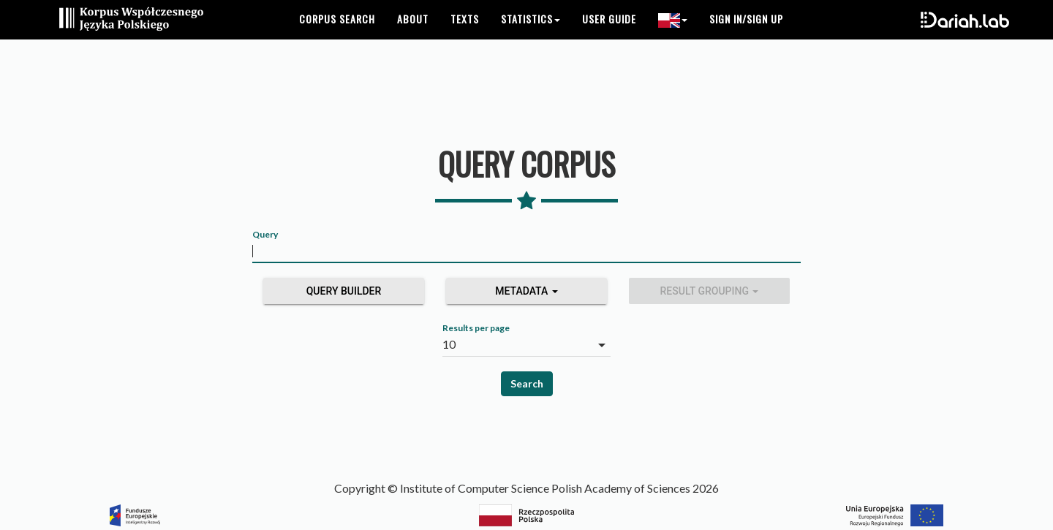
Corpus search (337, 36)
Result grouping (709, 291)
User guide (609, 36)
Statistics (530, 36)
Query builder (344, 291)
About (413, 36)
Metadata (526, 291)
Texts (464, 36)
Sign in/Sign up (746, 36)
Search (526, 383)
